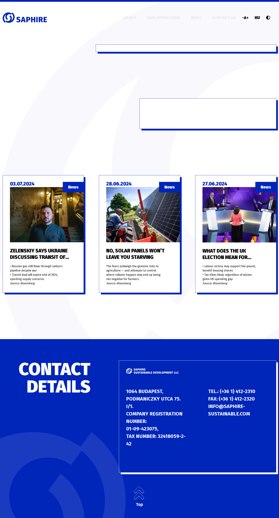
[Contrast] (268, 17)
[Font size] (245, 17)
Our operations (163, 17)
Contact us (224, 17)
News (196, 17)
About (129, 17)
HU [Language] (257, 17)
